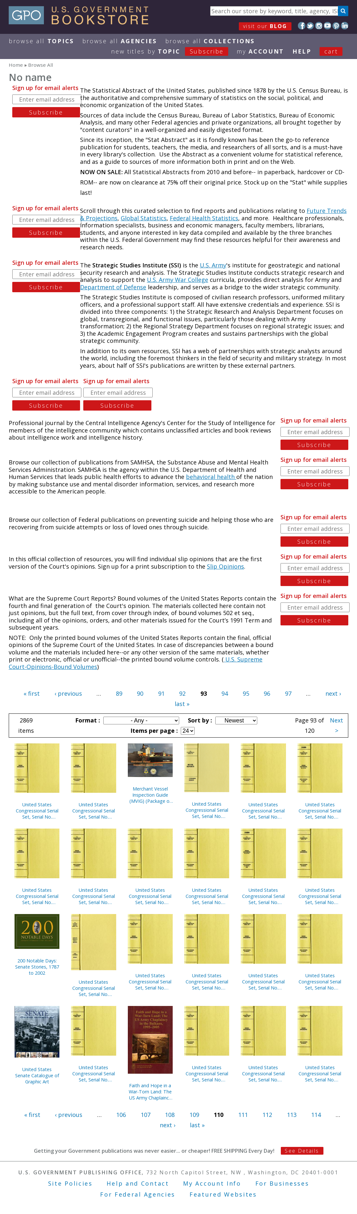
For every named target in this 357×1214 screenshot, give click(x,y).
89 (119, 693)
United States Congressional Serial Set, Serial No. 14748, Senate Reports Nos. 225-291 (320, 981)
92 (182, 693)
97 (288, 693)
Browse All (41, 41)
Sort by (199, 720)
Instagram (318, 25)
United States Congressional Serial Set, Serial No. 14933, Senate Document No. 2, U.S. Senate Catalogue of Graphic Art (207, 810)
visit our (265, 26)
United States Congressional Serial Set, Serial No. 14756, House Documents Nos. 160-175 (263, 810)
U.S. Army (213, 265)
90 (140, 693)
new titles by (174, 51)
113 (292, 1115)
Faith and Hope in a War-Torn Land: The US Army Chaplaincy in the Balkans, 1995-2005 (150, 1091)
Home (16, 65)
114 (316, 1115)
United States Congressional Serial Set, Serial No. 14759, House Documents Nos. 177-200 (263, 981)
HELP (301, 51)
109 (194, 1115)
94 (224, 693)
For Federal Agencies (137, 1194)
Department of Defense (113, 287)
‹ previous (68, 693)
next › (333, 693)
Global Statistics (144, 218)
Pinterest (336, 25)
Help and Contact (138, 1183)
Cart (331, 51)
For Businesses (282, 1183)
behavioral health (211, 477)
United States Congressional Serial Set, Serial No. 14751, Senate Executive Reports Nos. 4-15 (93, 988)
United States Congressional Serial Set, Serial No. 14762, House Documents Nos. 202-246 (93, 810)
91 (161, 693)
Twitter (310, 25)
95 (246, 693)
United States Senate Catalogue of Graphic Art (37, 1075)
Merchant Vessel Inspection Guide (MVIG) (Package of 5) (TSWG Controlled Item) (150, 795)
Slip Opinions (225, 566)
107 (145, 1115)
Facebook (301, 25)
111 (243, 1115)
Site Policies (70, 1183)
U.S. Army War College (177, 280)
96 (267, 693)
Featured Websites (223, 1194)
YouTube (327, 25)
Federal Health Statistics (204, 218)
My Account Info (212, 1183)
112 (267, 1115)
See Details (302, 1150)
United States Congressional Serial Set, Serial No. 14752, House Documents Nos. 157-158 (320, 896)
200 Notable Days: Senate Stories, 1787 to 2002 (37, 967)
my (260, 51)
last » (182, 704)
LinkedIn (344, 25)
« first (32, 693)
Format (86, 720)
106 (121, 1115)
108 (170, 1115)
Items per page (153, 730)
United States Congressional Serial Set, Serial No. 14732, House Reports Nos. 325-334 (93, 1073)
